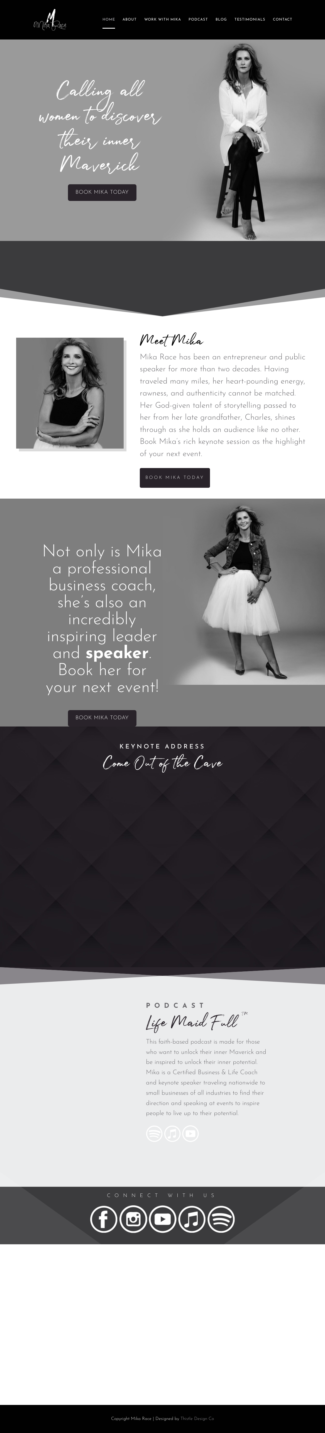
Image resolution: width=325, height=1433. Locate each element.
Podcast (198, 19)
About (130, 19)
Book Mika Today (102, 192)
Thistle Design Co (197, 1419)
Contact (282, 19)
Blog (221, 19)
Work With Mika (162, 19)
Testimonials (249, 19)
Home (108, 19)
